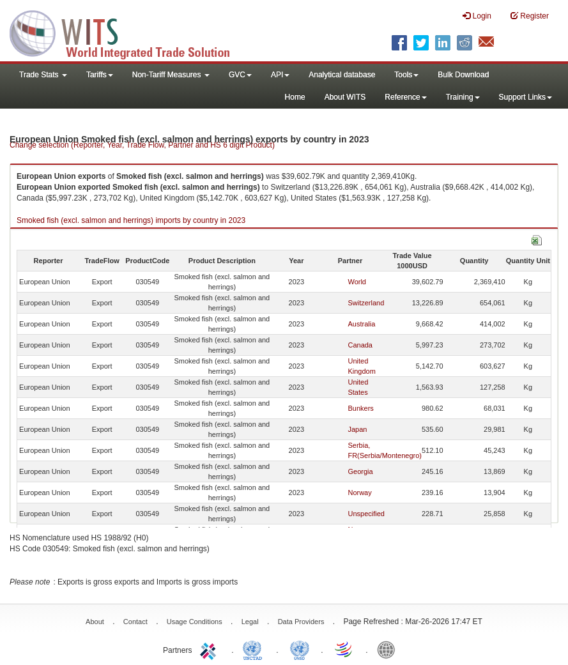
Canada (360, 345)
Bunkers (360, 408)
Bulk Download (463, 74)
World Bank (389, 649)
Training (463, 97)
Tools (406, 74)
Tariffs (99, 74)
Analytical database (342, 74)
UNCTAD (255, 649)
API (280, 74)
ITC (210, 649)
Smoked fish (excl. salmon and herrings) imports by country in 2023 (131, 220)
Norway (359, 492)
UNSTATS (299, 649)
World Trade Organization (344, 649)
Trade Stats (43, 74)
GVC (240, 74)
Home (295, 97)
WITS (128, 32)
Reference (405, 97)
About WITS (345, 97)
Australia (361, 324)
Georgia (360, 471)
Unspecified (366, 513)
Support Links (525, 97)
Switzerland (366, 303)
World (357, 282)
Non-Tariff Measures (171, 74)
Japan (357, 429)
